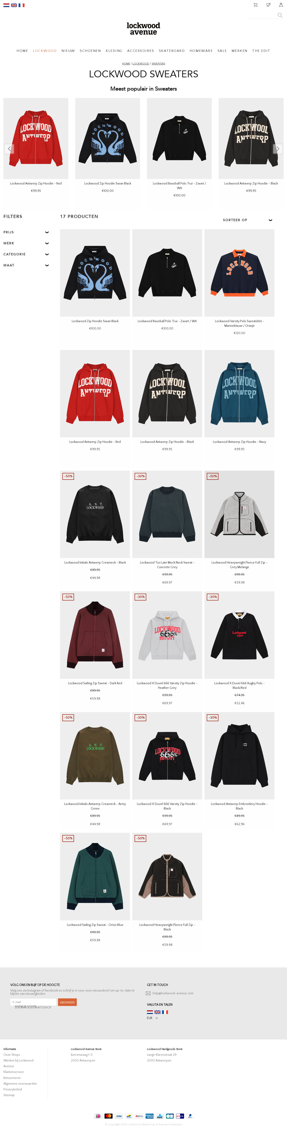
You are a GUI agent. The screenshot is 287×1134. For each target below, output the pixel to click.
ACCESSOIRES (140, 51)
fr (22, 5)
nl (6, 5)
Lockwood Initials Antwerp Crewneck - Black (95, 562)
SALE (222, 51)
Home (126, 63)
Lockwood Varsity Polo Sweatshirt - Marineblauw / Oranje (239, 323)
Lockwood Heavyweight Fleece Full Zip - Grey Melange (240, 565)
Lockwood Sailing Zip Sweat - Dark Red (95, 683)
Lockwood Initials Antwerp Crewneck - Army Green (95, 806)
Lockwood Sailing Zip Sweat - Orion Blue (95, 925)
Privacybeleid (12, 1089)
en (14, 5)
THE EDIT (261, 51)
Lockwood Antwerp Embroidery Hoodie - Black (239, 806)
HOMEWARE (201, 51)
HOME (22, 51)
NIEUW (68, 51)
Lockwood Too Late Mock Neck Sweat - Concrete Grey (167, 565)
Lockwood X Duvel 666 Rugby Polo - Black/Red (239, 686)
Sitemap (9, 1095)
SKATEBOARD (172, 51)
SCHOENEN (90, 51)
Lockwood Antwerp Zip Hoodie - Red (36, 183)
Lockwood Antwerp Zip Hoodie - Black (251, 183)
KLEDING (114, 51)
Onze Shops (11, 1055)
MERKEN (239, 51)
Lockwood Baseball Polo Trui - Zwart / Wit (179, 186)
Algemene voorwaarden (20, 1084)
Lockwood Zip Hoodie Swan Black (107, 183)
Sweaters (158, 63)
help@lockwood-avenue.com (173, 993)
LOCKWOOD (45, 51)
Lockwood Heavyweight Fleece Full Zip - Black (167, 927)
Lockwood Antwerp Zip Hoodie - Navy (239, 442)
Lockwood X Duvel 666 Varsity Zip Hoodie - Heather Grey (167, 686)
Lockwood (140, 63)
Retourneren (12, 1078)
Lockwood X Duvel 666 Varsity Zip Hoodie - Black (167, 806)
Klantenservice (13, 1072)
